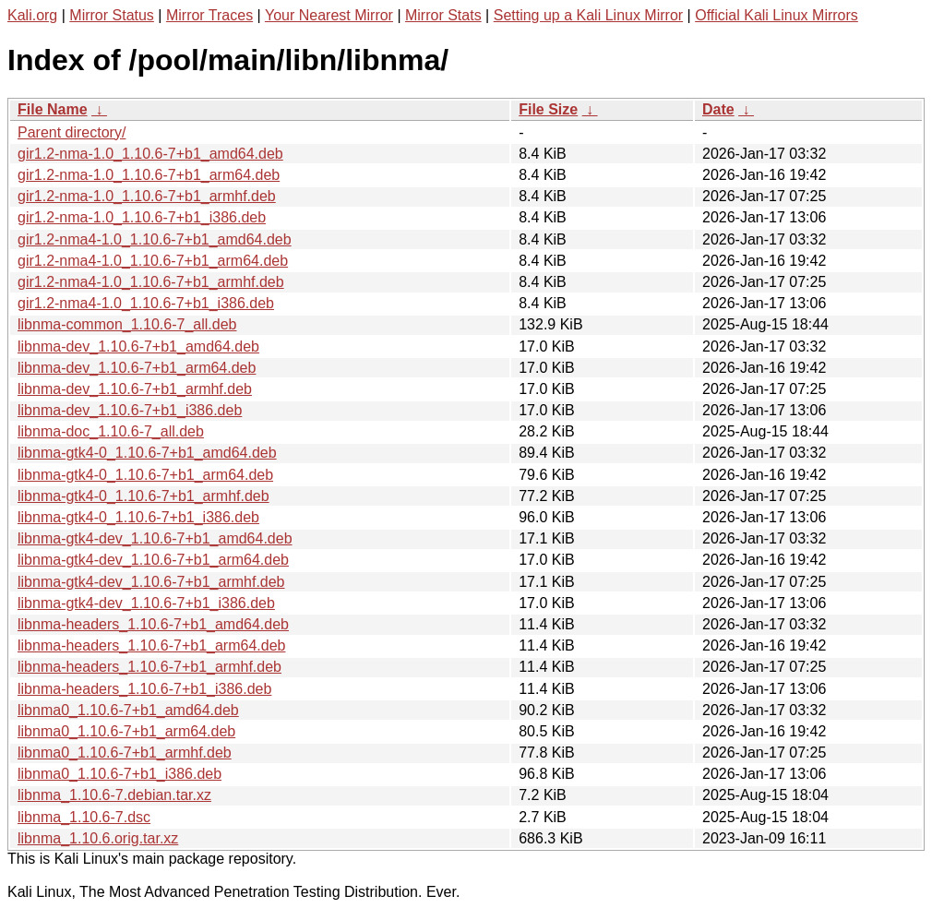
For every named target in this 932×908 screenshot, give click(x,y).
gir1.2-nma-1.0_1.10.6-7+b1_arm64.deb (149, 175)
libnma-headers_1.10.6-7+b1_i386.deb (144, 689)
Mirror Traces (209, 15)
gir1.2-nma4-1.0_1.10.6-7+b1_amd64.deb (155, 239)
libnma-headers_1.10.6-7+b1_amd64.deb (153, 624)
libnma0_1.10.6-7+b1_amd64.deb (128, 710)
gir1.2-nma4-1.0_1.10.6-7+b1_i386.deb (146, 303)
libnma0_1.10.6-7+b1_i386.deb (119, 774)
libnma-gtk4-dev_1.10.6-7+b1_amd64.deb (155, 538)
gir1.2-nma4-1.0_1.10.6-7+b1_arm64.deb (153, 261)
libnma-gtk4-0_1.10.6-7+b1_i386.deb (138, 517)
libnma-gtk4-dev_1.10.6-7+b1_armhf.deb (151, 582)
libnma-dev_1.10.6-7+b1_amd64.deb (138, 346)
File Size (548, 109)
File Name (53, 109)
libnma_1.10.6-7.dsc (84, 817)
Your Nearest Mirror (329, 15)
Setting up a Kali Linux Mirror (588, 15)
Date (718, 109)
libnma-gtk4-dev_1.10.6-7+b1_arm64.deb (153, 560)
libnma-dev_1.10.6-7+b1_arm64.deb (137, 368)
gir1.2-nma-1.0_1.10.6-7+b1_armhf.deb (147, 196)
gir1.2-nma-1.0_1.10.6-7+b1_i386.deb (142, 217)
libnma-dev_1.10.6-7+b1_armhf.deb (135, 389)
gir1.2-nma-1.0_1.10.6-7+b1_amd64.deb (150, 153)
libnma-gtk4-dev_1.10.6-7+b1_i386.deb (146, 603)
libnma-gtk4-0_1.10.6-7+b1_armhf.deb (143, 496)
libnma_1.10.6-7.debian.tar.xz (114, 795)
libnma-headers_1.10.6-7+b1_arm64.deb (151, 645)
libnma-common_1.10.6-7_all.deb (127, 324)
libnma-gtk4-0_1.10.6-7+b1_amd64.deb (147, 452)
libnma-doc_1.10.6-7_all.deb (111, 431)
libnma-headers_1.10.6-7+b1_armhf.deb (149, 667)
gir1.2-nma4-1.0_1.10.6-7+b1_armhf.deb (151, 282)
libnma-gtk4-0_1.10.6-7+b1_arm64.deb (145, 475)
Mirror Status (111, 15)
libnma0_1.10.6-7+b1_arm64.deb (126, 731)
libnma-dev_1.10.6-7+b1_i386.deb (130, 410)
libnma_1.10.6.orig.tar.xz (98, 838)
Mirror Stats (443, 15)
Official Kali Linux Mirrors (776, 15)
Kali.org (32, 15)
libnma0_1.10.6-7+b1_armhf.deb (125, 752)
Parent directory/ (71, 132)
